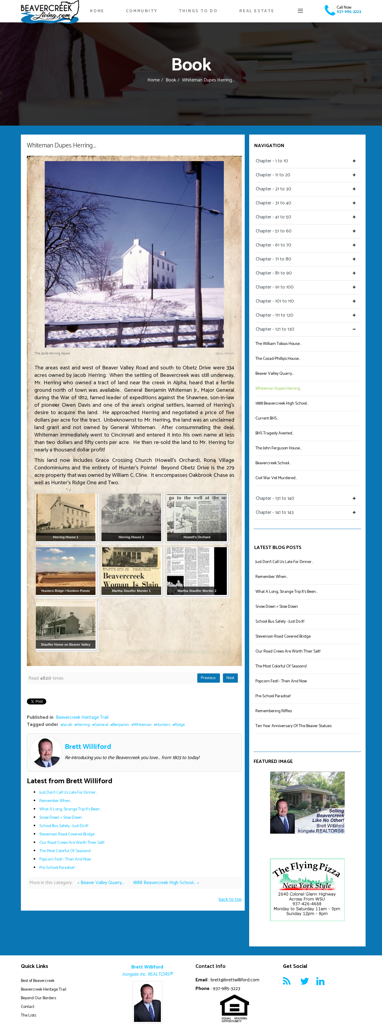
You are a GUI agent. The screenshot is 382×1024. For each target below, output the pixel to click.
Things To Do (198, 11)
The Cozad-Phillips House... (278, 358)
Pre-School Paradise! (56, 867)
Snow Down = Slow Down (60, 817)
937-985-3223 (349, 11)
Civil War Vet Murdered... (276, 478)
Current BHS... (266, 418)
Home (97, 11)
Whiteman (142, 724)
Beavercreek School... (273, 463)
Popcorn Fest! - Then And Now (65, 859)
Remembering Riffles (273, 711)
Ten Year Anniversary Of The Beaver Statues (293, 726)
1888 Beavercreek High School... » (166, 883)
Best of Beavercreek (37, 980)
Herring (83, 724)
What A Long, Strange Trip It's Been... (70, 809)
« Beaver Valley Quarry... (101, 883)
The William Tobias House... (278, 343)
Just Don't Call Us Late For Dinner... (68, 792)
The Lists (28, 1015)
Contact (27, 1006)
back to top (230, 899)
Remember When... (55, 801)
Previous (208, 678)
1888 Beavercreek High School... (282, 403)
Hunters (163, 724)
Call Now (344, 7)
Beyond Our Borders (38, 998)
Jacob (67, 724)
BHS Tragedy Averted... (274, 433)
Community (141, 11)
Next (230, 678)
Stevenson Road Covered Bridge (67, 834)
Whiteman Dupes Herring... (278, 388)
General (101, 724)
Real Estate (257, 11)
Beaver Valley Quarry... (274, 373)
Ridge (180, 724)
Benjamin (121, 724)
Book (171, 80)
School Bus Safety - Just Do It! (63, 826)
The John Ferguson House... (278, 448)
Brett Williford (88, 747)
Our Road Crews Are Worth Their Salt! (71, 842)
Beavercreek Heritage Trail (82, 717)
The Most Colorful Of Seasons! (64, 851)
